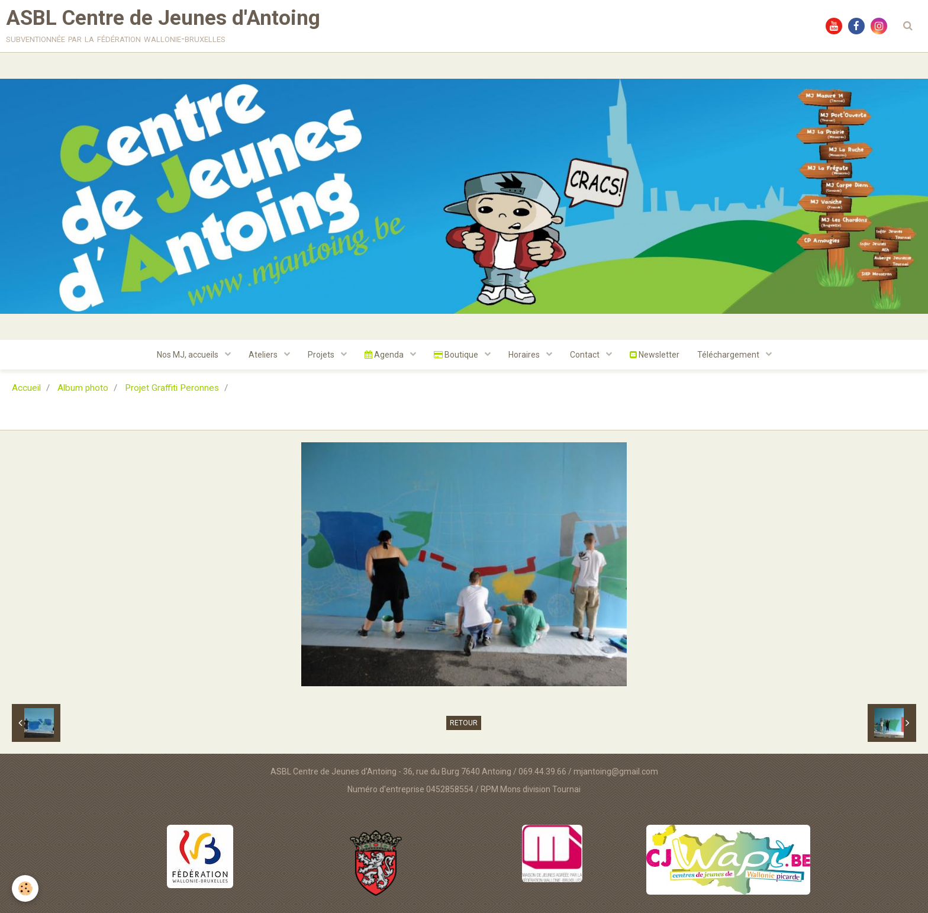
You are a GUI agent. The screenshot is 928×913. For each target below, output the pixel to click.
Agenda (385, 354)
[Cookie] (25, 888)
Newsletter (654, 354)
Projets (322, 354)
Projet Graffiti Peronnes (172, 387)
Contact (585, 354)
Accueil (26, 387)
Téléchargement (729, 354)
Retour (464, 723)
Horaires (525, 354)
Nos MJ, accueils (188, 354)
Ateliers (264, 354)
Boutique (457, 354)
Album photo (82, 387)
